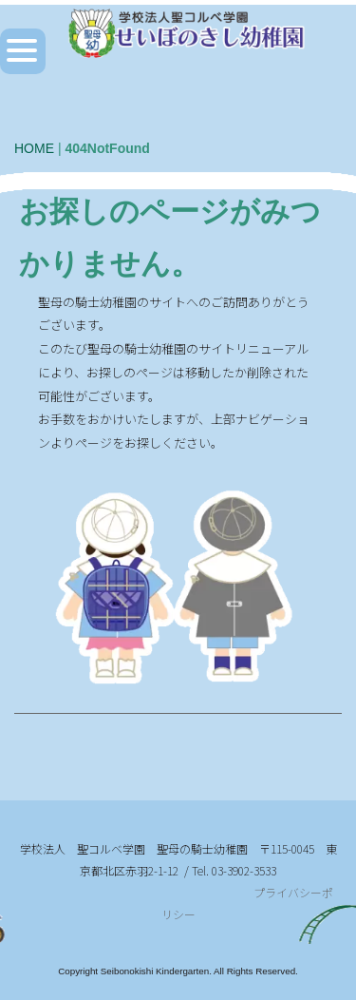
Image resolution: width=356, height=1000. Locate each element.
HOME (34, 148)
